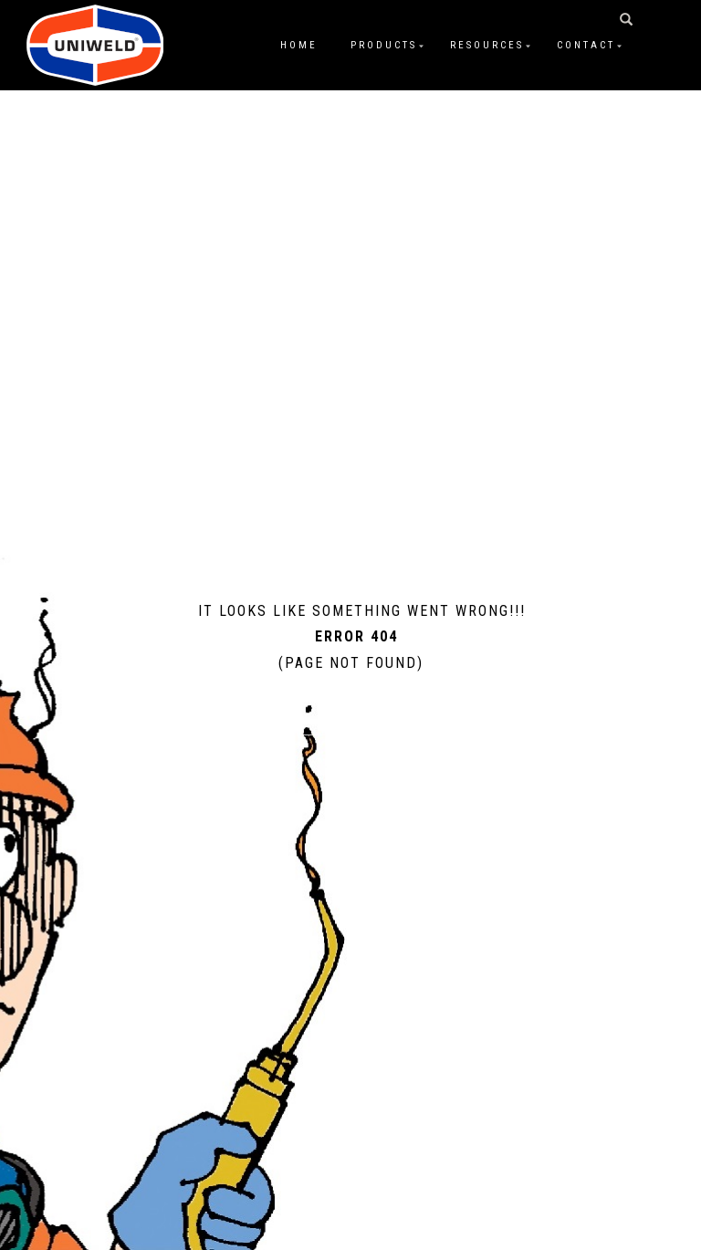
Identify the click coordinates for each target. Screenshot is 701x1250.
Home (299, 45)
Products (383, 45)
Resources (487, 45)
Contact (586, 45)
